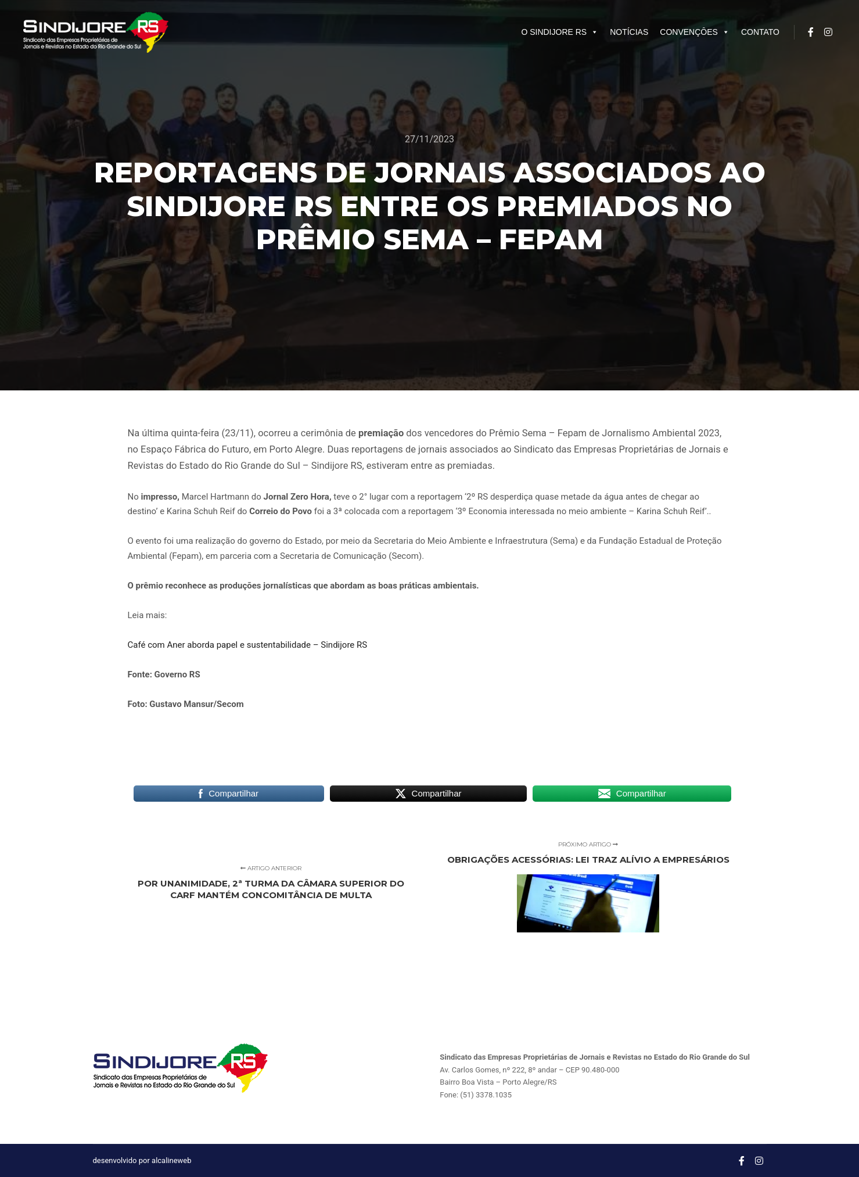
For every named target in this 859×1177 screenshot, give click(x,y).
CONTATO (760, 32)
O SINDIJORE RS (559, 32)
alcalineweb (171, 1160)
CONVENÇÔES (694, 32)
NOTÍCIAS (629, 32)
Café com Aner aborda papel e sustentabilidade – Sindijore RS (248, 645)
